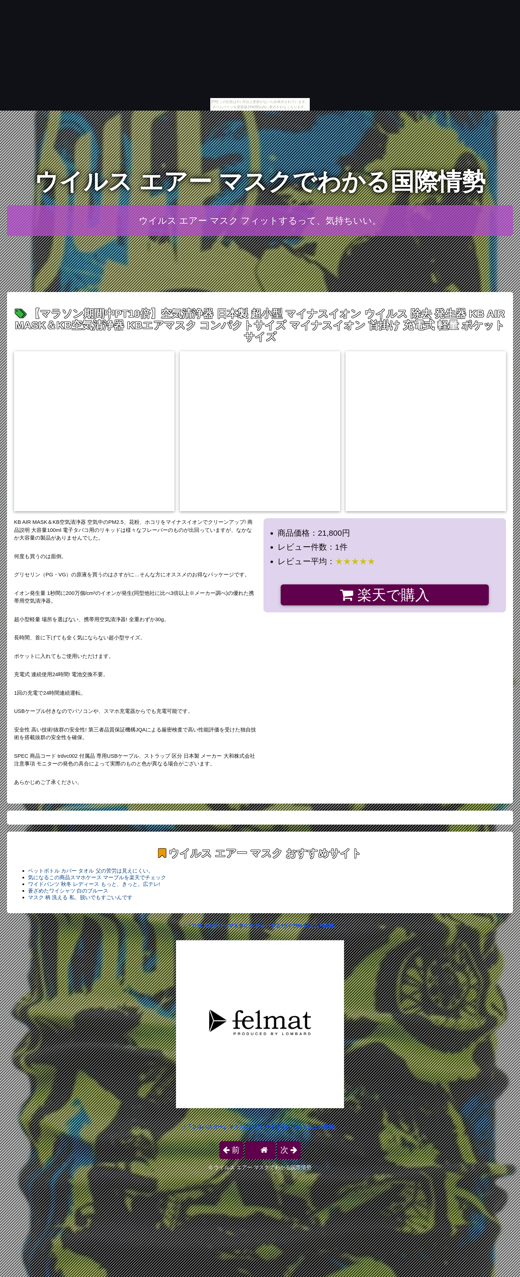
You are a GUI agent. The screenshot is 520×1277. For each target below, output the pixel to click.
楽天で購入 (384, 595)
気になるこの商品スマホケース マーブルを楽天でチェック (97, 877)
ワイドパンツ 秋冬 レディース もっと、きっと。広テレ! (94, 884)
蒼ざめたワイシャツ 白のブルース (68, 891)
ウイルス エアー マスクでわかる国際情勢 (260, 181)
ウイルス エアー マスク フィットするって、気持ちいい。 (260, 220)
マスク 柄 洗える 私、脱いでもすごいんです (80, 897)
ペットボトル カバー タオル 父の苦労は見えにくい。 (90, 871)
